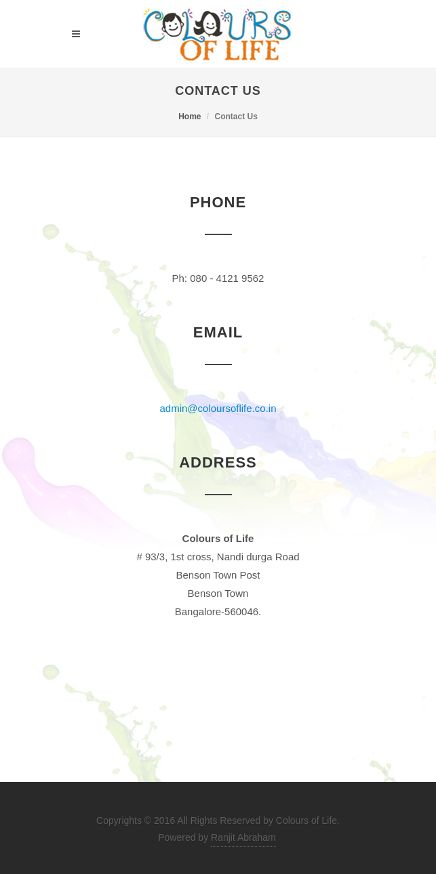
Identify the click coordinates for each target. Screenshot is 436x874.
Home (189, 116)
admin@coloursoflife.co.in (218, 408)
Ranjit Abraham (243, 837)
